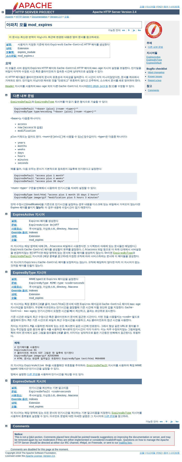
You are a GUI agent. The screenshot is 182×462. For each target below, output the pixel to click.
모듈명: (10, 52)
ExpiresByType (154, 59)
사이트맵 (175, 6)
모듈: (14, 239)
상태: (9, 48)
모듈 (142, 6)
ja (133, 30)
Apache (9, 16)
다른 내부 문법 (155, 47)
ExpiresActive (153, 57)
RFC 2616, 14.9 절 (97, 86)
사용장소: (16, 228)
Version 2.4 (56, 16)
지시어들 (150, 6)
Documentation (39, 16)
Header (9, 86)
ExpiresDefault (154, 62)
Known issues (155, 76)
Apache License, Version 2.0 (40, 456)
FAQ (159, 6)
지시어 (40, 214)
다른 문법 (32, 374)
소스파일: (11, 55)
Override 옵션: (19, 232)
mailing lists (125, 442)
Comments (153, 90)
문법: (14, 224)
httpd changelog (156, 72)
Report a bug (154, 80)
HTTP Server (22, 16)
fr (128, 30)
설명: (9, 44)
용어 (166, 6)
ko (139, 30)
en (123, 30)
